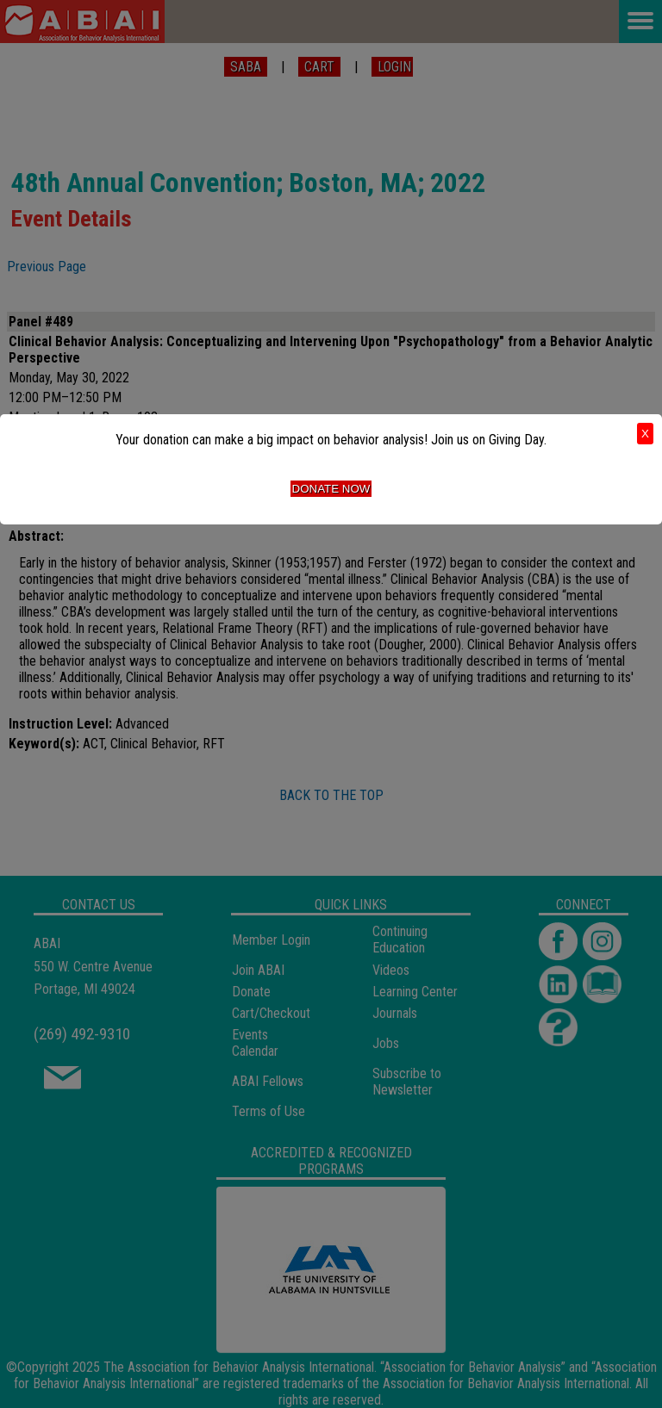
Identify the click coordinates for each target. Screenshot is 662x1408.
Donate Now (331, 488)
